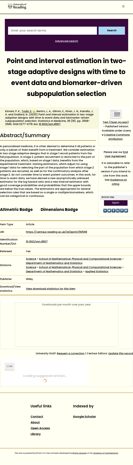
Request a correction (70, 354)
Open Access (40, 428)
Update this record (120, 354)
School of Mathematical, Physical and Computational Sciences (80, 259)
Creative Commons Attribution (117, 137)
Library (36, 434)
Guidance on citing (118, 182)
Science (31, 259)
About (35, 422)
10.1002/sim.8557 (50, 124)
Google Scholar (84, 416)
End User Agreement (116, 154)
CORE (10, 366)
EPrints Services (79, 453)
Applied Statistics (96, 272)
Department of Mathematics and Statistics (54, 263)
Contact (37, 416)
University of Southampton (105, 453)
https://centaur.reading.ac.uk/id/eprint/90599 (56, 232)
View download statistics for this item (50, 289)
